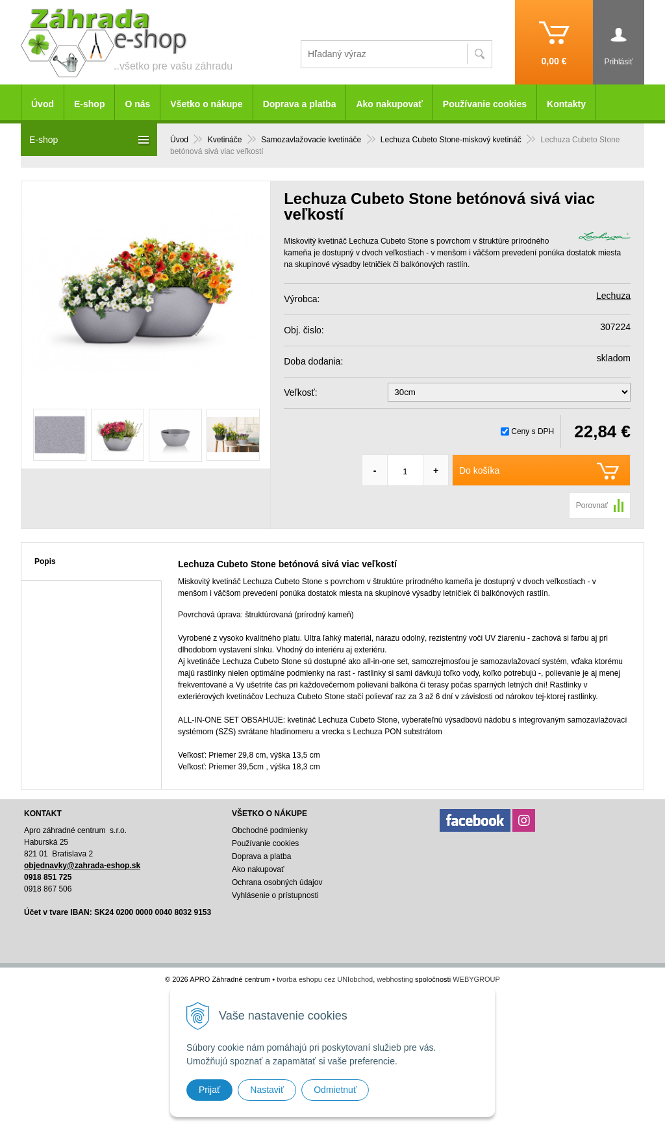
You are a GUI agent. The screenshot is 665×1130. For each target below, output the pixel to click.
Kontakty (566, 104)
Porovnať (592, 505)
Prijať (209, 1090)
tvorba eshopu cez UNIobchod (325, 979)
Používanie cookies (485, 104)
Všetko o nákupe (206, 104)
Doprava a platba (299, 104)
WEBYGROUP (476, 979)
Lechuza (613, 295)
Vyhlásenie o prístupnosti (275, 895)
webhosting (395, 979)
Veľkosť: (300, 392)
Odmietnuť (335, 1090)
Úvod (42, 104)
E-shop (89, 104)
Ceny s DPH (532, 431)
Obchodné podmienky (270, 830)
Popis (45, 561)
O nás (137, 104)
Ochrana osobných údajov (277, 882)
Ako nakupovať (389, 104)
